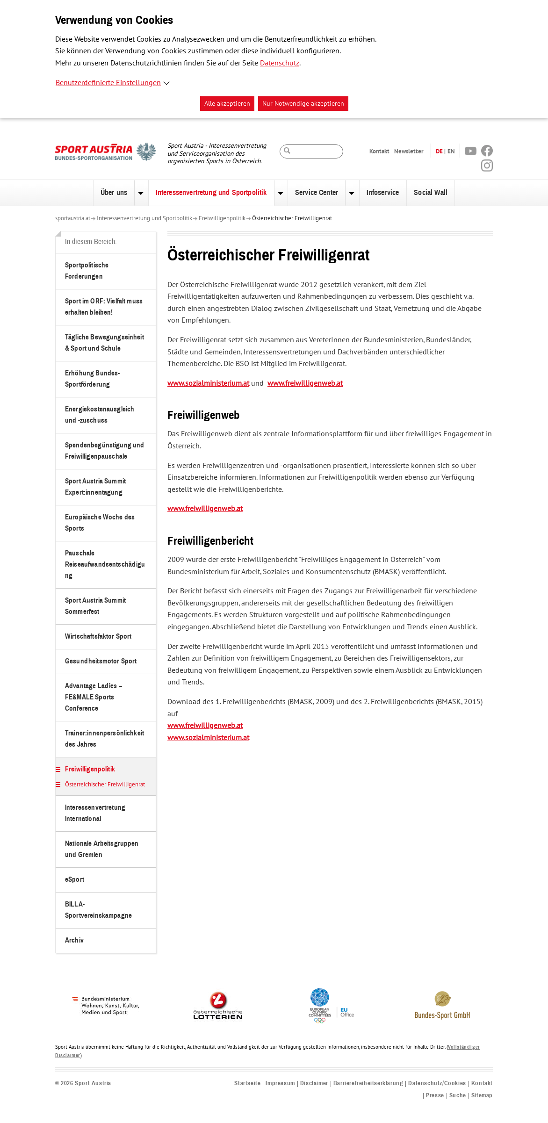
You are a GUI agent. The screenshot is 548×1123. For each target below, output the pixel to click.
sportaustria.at (72, 218)
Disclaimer (314, 1083)
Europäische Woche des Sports (100, 523)
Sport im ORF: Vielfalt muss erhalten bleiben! (104, 307)
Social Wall (430, 192)
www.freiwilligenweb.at (305, 383)
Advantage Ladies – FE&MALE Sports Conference (93, 697)
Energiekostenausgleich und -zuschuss (99, 415)
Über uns (114, 192)
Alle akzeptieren (227, 104)
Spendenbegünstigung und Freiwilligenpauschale (104, 451)
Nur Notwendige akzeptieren (303, 104)
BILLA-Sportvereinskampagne (98, 910)
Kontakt (379, 151)
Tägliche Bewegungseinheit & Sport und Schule (104, 343)
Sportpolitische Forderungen (86, 271)
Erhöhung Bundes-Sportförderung (92, 379)
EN (451, 151)
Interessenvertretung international (95, 813)
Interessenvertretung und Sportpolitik (211, 192)
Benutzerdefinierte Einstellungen (108, 83)
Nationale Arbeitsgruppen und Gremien (102, 849)
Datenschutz (279, 63)
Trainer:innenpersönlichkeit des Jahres (104, 739)
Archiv (74, 940)
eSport (74, 879)
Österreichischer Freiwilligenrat (292, 218)
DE (439, 151)
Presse (435, 1096)
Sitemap (482, 1096)
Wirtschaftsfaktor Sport (98, 636)
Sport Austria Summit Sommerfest (95, 606)
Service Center (316, 192)
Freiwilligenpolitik (222, 218)
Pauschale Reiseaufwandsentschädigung (105, 564)
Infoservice (383, 192)
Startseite (247, 1083)
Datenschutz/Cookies (437, 1083)
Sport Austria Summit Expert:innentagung (95, 487)
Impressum (280, 1083)
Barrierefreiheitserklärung (368, 1083)
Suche (457, 1096)
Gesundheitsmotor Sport (101, 661)
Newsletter (409, 151)
